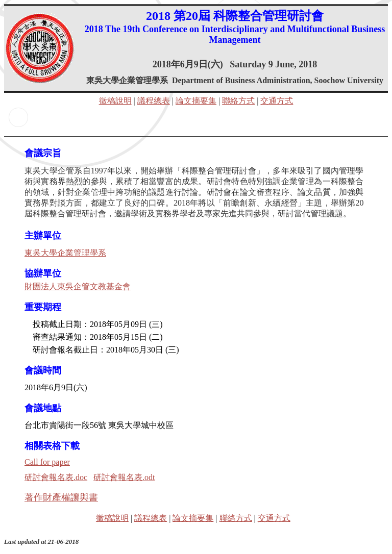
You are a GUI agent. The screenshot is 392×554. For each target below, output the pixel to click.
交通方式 (276, 100)
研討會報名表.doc (55, 477)
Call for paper (47, 462)
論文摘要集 (196, 100)
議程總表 (153, 100)
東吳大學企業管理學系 (65, 252)
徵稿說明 (115, 100)
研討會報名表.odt (124, 477)
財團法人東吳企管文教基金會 (77, 286)
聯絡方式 (238, 100)
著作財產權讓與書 (61, 497)
